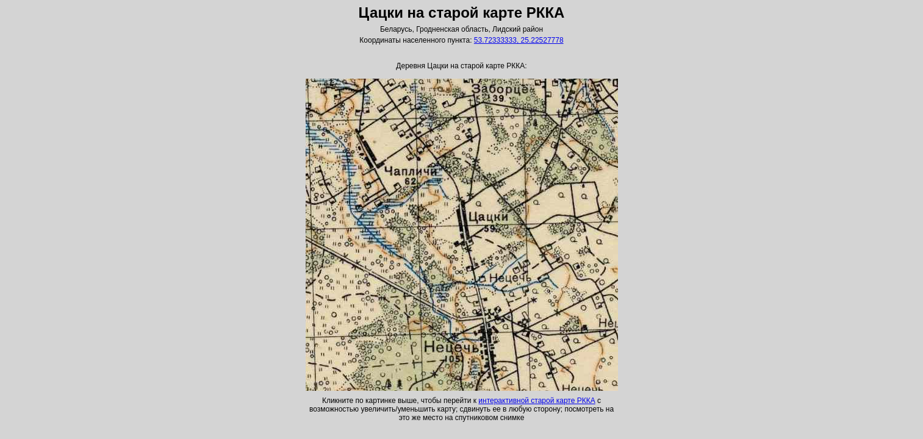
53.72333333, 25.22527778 (519, 40)
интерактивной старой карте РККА (536, 400)
